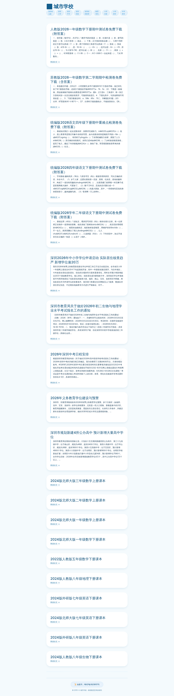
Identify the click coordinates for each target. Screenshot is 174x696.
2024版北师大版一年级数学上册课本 (78, 520)
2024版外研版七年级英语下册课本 (76, 598)
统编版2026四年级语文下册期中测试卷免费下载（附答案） (86, 170)
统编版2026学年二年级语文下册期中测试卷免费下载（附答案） (86, 215)
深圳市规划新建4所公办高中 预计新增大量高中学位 (86, 435)
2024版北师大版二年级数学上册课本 (78, 500)
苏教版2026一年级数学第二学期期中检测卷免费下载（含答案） (86, 79)
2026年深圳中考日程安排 (69, 354)
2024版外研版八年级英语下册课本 (76, 637)
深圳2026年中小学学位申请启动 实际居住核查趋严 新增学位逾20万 (86, 260)
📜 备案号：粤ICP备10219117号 (87, 684)
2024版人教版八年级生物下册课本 (76, 657)
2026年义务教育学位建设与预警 (74, 398)
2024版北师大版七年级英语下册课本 (78, 618)
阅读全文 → (55, 62)
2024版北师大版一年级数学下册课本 (78, 539)
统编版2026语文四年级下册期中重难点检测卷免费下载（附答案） (86, 124)
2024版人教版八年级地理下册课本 (76, 579)
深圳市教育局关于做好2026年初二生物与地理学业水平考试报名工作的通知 (86, 308)
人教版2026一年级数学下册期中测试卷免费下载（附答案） (86, 31)
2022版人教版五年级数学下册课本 (76, 559)
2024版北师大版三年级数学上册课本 (78, 481)
